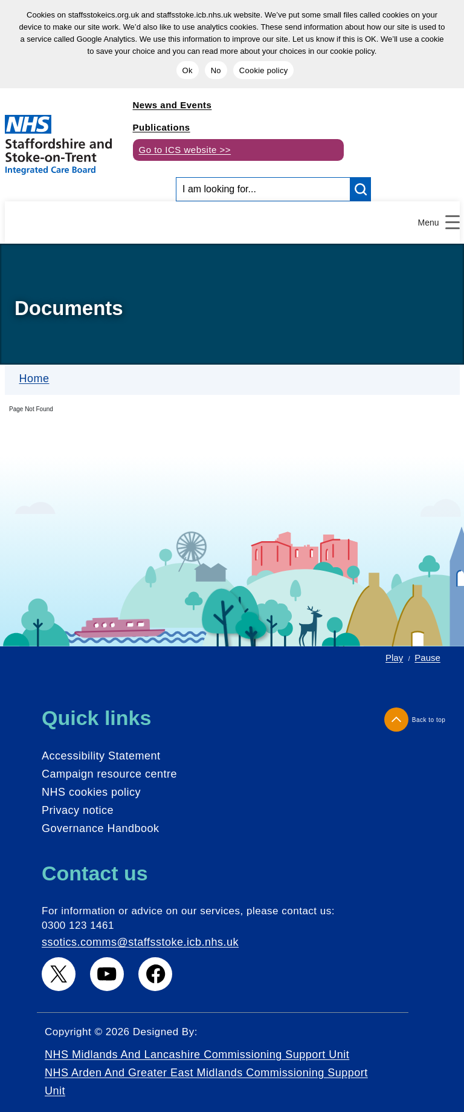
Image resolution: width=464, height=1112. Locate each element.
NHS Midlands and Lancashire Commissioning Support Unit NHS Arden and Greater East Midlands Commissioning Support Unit (206, 1073)
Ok (187, 70)
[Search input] (263, 189)
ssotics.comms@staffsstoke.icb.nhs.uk (140, 942)
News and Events (172, 105)
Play (394, 657)
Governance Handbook (101, 828)
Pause (427, 657)
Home (34, 378)
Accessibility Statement (101, 756)
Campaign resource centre (109, 774)
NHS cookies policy (91, 792)
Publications (161, 127)
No (216, 70)
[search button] (360, 189)
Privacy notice (78, 810)
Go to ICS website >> (185, 150)
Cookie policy (263, 70)
